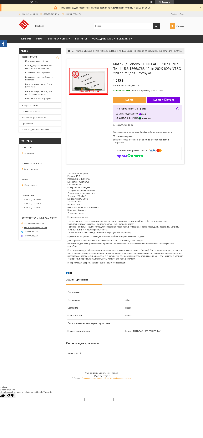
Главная (26, 39)
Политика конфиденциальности (118, 378)
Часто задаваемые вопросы (35, 129)
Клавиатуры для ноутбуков (37, 73)
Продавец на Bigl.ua (101, 376)
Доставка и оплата (59, 39)
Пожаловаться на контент (92, 378)
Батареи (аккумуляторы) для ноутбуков (38, 85)
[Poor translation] (10, 395)
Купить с (163, 99)
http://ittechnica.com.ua (34, 223)
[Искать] (156, 26)
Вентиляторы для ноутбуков (38, 98)
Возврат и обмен (30, 105)
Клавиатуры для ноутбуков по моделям (39, 78)
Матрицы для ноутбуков (36, 61)
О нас (39, 39)
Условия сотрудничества (34, 117)
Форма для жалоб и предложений (112, 39)
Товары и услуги (29, 57)
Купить (129, 99)
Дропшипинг (28, 123)
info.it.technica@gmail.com (35, 227)
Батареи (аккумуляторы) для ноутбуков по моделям (38, 92)
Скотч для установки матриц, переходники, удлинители (38, 66)
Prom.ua (114, 373)
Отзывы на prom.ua (31, 111)
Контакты (81, 39)
